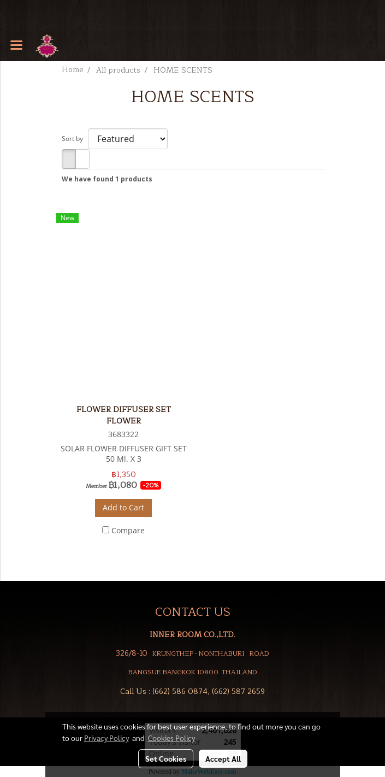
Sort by (75, 138)
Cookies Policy (171, 738)
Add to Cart (123, 507)
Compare (128, 530)
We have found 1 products (107, 179)
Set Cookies (165, 758)
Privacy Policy (106, 738)
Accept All (223, 758)
